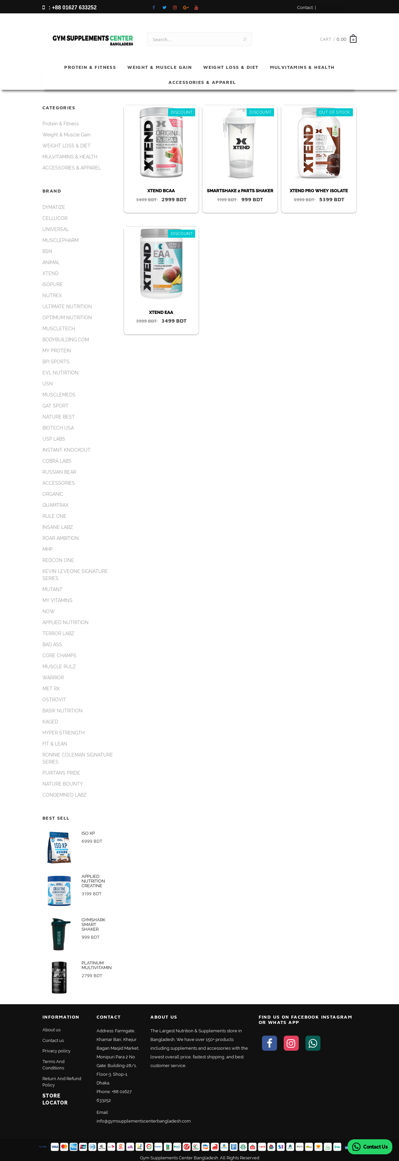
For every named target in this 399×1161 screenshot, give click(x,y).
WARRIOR (53, 674)
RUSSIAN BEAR (59, 468)
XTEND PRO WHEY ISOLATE (319, 187)
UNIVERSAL (55, 225)
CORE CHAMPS (59, 652)
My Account (333, 7)
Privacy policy (56, 1047)
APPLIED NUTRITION (65, 618)
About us (51, 1026)
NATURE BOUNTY (62, 780)
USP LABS (53, 435)
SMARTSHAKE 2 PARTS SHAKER (240, 187)
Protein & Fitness (90, 63)
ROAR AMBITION (60, 534)
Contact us (53, 1036)
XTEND (50, 269)
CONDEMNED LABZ (64, 791)
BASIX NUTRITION (62, 707)
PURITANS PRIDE (61, 769)
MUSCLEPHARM (60, 236)
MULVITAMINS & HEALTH (302, 63)
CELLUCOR (55, 214)
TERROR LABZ (58, 629)
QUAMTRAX (55, 501)
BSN (47, 247)
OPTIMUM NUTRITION (67, 314)
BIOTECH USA (58, 424)
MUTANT (52, 585)
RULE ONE (54, 512)
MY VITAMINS (57, 596)
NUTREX (52, 292)
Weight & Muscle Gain (159, 63)
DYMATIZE (53, 203)
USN (47, 380)
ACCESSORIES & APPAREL (202, 78)
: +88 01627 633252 (69, 7)
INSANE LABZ (57, 523)
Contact (305, 7)
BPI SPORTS (56, 358)
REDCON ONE (58, 556)
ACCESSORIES (58, 479)
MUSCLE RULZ (59, 663)
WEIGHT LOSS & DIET (230, 63)
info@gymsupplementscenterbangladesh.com (144, 1117)
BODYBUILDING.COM (65, 336)
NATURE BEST (58, 413)
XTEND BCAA (161, 187)
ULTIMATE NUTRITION (67, 303)
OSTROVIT (54, 696)
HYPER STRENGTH (63, 729)
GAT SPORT (55, 402)
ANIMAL (51, 258)
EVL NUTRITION (60, 369)
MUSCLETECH (58, 325)
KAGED (50, 718)
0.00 (342, 35)
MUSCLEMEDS (59, 391)
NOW (48, 607)
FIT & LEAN (54, 740)
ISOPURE (52, 280)
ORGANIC (52, 490)
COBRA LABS (57, 457)
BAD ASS (52, 641)
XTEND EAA (161, 308)
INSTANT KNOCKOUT (66, 446)
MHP (47, 545)
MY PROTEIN (56, 347)
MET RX (51, 685)
